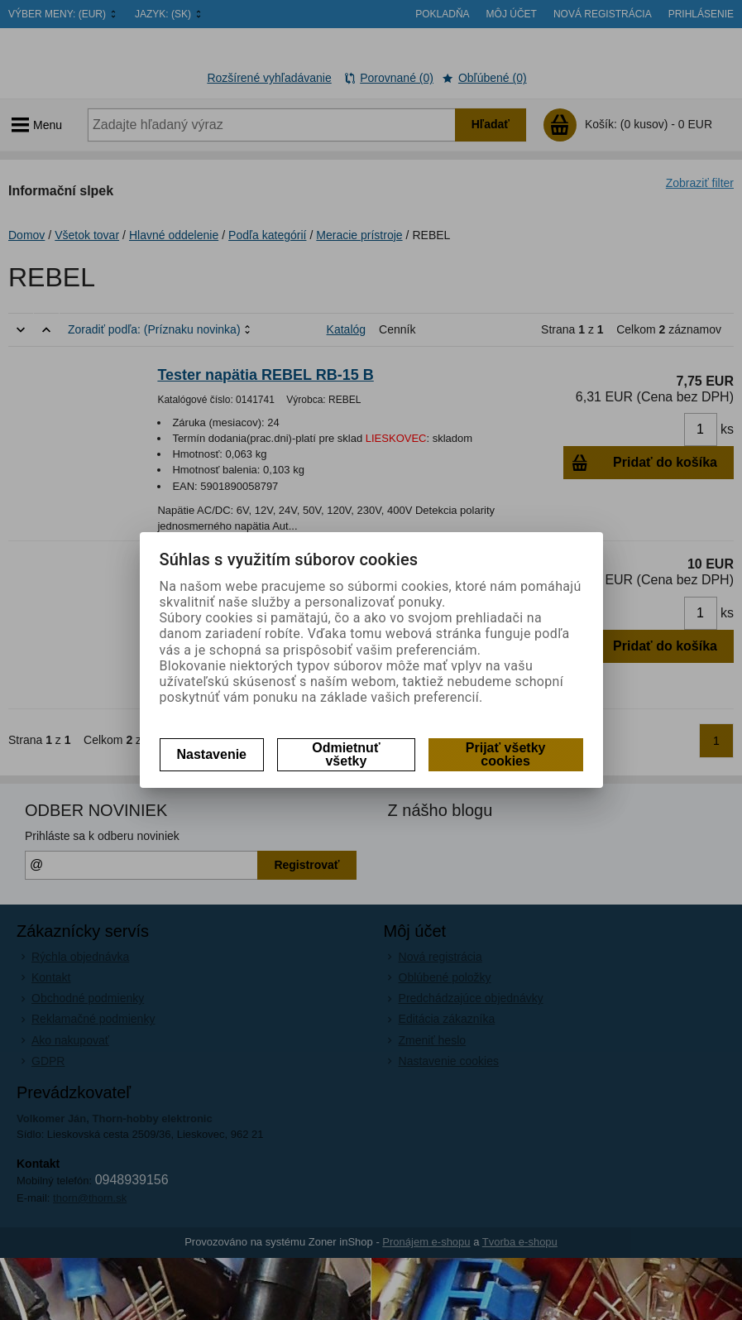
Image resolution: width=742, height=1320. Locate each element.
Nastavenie (212, 754)
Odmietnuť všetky (346, 754)
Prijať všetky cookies (506, 754)
